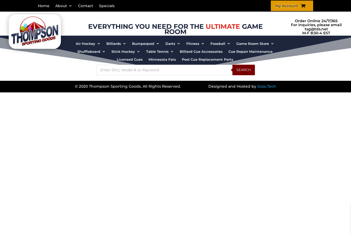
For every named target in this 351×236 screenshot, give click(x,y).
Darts (170, 44)
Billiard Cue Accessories (201, 52)
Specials (107, 6)
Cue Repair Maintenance (250, 52)
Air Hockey (85, 44)
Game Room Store (252, 44)
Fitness (192, 44)
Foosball (217, 44)
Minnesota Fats (162, 60)
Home (44, 6)
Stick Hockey (123, 52)
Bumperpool (143, 44)
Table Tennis (157, 52)
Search (243, 70)
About (61, 6)
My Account (286, 6)
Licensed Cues (130, 60)
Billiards (113, 44)
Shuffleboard (88, 52)
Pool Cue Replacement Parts (207, 60)
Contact (85, 6)
